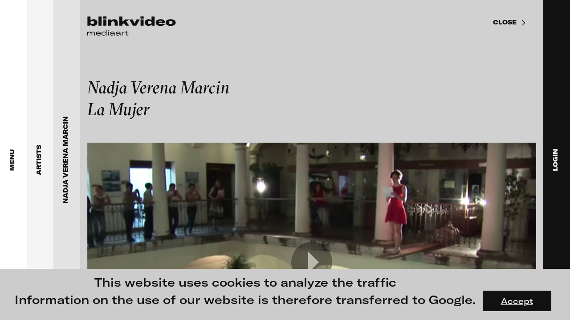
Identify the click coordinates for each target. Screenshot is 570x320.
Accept (517, 301)
